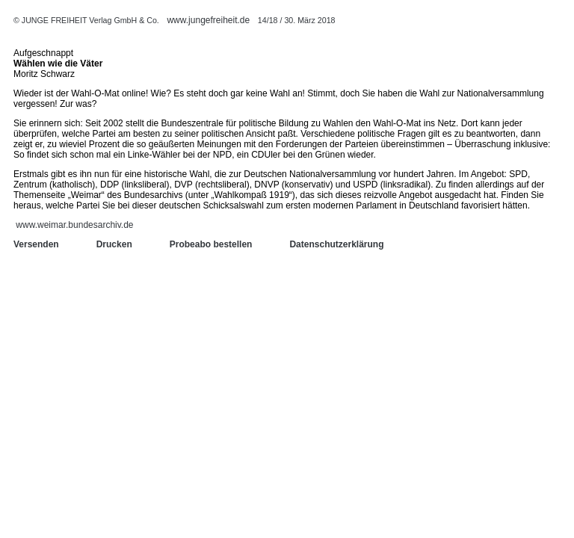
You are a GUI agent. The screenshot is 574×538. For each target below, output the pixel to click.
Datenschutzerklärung (336, 244)
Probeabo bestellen (211, 244)
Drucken (114, 244)
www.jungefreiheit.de (208, 20)
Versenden (36, 244)
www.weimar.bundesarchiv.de (74, 225)
